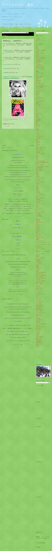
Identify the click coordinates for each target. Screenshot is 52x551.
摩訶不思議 (38, 91)
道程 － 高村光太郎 (39, 283)
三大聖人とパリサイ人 (39, 273)
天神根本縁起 (38, 60)
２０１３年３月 (38, 235)
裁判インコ (38, 51)
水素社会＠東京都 (39, 306)
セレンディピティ (39, 299)
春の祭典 (37, 256)
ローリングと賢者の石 (39, 87)
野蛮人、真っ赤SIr (39, 149)
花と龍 (37, 123)
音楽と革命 (38, 226)
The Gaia (5, 24)
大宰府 (37, 143)
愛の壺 (37, 110)
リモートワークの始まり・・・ (41, 73)
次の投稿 (4, 145)
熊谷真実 (37, 116)
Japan (16, 24)
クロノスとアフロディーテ (40, 312)
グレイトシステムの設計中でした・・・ (42, 57)
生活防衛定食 (38, 192)
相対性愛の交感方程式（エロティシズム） (43, 86)
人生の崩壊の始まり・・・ (40, 61)
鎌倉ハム (37, 48)
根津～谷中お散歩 (39, 169)
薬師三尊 (37, 94)
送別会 (37, 70)
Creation (37, 296)
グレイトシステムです (39, 316)
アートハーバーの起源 (39, 182)
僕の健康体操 (38, 259)
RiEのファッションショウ (40, 205)
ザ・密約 (37, 335)
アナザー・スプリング (39, 150)
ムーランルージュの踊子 (40, 253)
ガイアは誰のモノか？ (39, 319)
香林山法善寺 (38, 120)
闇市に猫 (37, 183)
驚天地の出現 (38, 328)
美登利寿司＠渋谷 (39, 342)
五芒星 (37, 223)
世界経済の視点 (38, 329)
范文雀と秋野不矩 (39, 170)
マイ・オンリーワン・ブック (41, 90)
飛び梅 (37, 140)
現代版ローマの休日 (39, 309)
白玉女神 (37, 117)
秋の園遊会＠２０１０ (39, 238)
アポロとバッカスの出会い (40, 153)
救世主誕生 (38, 199)
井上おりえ (38, 93)
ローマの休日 (38, 83)
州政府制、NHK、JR (39, 315)
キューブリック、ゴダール (40, 248)
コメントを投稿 (6, 126)
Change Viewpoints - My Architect (41, 272)
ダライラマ (38, 209)
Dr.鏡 (37, 157)
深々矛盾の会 (38, 225)
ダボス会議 (38, 322)
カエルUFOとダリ (39, 200)
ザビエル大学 (38, 269)
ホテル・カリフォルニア (40, 100)
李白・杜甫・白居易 (39, 222)
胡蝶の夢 (37, 103)
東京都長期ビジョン (39, 308)
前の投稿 (32, 145)
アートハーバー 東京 (18, 5)
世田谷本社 (38, 190)
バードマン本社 (38, 263)
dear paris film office (39, 288)
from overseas (38, 180)
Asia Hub (11, 24)
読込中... (37, 534)
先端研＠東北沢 (38, 341)
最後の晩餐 (38, 219)
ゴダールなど (38, 213)
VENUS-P (37, 206)
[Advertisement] (18, 136)
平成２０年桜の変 (39, 113)
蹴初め (37, 189)
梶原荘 (37, 172)
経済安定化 (38, 321)
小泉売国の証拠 (38, 77)
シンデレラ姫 (38, 292)
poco (37, 40)
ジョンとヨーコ (38, 107)
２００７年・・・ (39, 279)
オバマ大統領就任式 (39, 97)
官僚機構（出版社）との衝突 (41, 147)
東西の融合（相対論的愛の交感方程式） (42, 162)
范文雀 (37, 114)
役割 (36, 74)
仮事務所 (37, 265)
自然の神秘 (38, 152)
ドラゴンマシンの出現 (39, 68)
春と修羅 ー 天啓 (39, 53)
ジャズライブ (38, 331)
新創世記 (37, 345)
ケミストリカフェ (39, 285)
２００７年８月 (38, 262)
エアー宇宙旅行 (38, 215)
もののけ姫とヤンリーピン (40, 212)
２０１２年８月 (38, 298)
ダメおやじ (38, 96)
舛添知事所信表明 (39, 305)
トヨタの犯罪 (38, 137)
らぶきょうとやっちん (39, 136)
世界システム (38, 325)
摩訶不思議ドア (38, 260)
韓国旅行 (37, 71)
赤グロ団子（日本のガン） (40, 58)
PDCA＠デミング (39, 289)
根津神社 (37, 173)
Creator (7, 120)
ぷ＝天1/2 (37, 133)
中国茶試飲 (38, 202)
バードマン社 (28, 24)
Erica (37, 127)
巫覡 (36, 146)
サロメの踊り (38, 332)
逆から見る (38, 63)
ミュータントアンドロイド (40, 160)
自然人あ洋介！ (38, 233)
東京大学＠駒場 (38, 339)
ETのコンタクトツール (39, 293)
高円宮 (37, 186)
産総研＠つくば (38, 338)
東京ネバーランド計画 (39, 236)
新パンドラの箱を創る (39, 276)
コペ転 (37, 185)
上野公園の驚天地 (39, 167)
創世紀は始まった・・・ (40, 318)
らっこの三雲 (38, 126)
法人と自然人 (38, 104)
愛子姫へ (37, 232)
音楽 (36, 47)
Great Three (37, 295)
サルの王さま (38, 229)
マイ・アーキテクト (39, 193)
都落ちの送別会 (38, 80)
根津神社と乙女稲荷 (39, 282)
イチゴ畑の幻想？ (39, 64)
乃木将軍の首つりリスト (40, 67)
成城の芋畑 (38, 139)
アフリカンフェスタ (39, 216)
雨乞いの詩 (38, 179)
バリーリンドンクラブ (39, 84)
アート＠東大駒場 (39, 302)
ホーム (17, 145)
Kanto (21, 24)
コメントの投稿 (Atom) (7, 147)
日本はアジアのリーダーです (41, 326)
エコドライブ (38, 106)
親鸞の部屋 (38, 228)
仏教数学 (37, 239)
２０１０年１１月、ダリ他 (40, 195)
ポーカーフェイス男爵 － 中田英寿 (42, 166)
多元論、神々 (38, 124)
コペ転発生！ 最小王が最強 (41, 50)
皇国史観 (37, 129)
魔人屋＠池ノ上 (38, 344)
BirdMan (38, 37)
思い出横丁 (38, 176)
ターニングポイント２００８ (41, 203)
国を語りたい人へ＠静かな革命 (41, 275)
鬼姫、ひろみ (38, 130)
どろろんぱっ (38, 54)
